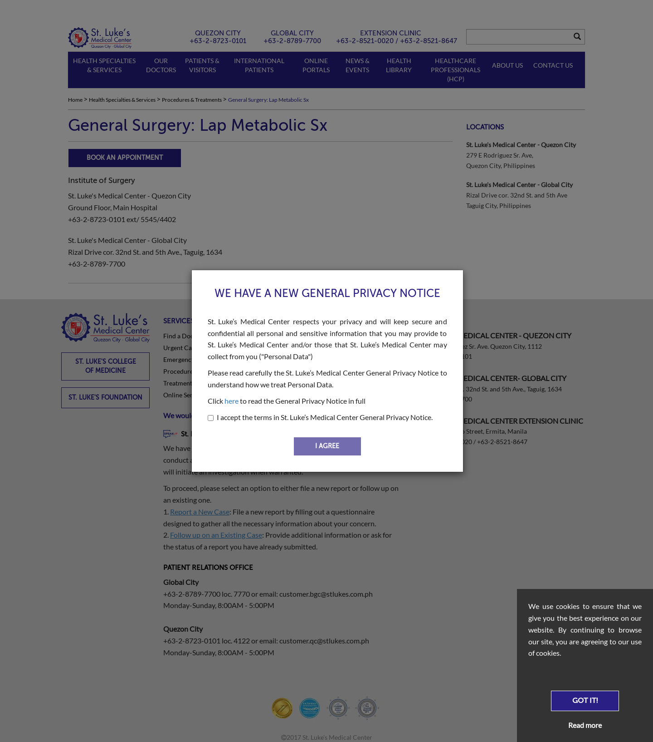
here (231, 400)
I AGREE (327, 446)
